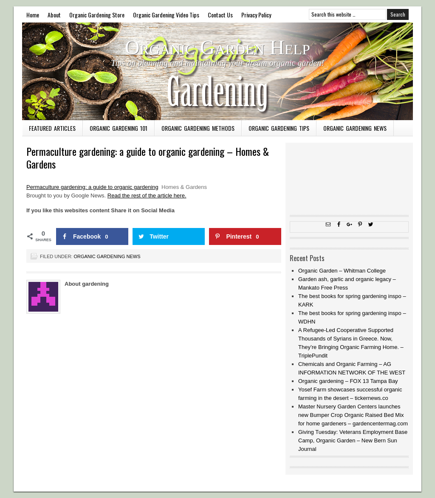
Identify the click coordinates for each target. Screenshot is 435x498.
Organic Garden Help (217, 47)
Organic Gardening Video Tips (166, 14)
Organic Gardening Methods (197, 128)
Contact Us (220, 14)
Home (32, 14)
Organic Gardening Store (96, 14)
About (54, 14)
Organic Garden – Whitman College (342, 270)
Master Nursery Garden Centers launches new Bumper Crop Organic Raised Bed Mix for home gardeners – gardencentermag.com (353, 415)
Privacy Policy (256, 14)
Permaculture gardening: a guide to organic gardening (92, 187)
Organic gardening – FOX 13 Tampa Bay (348, 381)
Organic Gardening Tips (279, 128)
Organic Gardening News (355, 128)
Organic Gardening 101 (118, 128)
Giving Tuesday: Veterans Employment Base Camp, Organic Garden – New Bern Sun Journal (352, 440)
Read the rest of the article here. (146, 195)
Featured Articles (52, 128)
